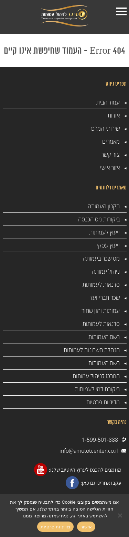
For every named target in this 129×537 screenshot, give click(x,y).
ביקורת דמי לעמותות (97, 389)
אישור (86, 526)
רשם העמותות (104, 337)
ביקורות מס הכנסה (99, 219)
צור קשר (110, 154)
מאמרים (111, 141)
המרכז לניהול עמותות (96, 376)
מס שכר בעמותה (101, 258)
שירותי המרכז (105, 128)
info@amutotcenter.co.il (89, 450)
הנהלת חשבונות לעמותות (92, 350)
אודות (114, 115)
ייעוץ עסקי (108, 245)
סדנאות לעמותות (101, 284)
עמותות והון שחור (101, 311)
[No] (120, 515)
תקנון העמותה (104, 206)
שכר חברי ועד (105, 298)
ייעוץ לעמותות (104, 232)
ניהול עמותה (106, 271)
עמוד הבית (108, 102)
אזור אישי (110, 168)
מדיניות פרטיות (103, 402)
